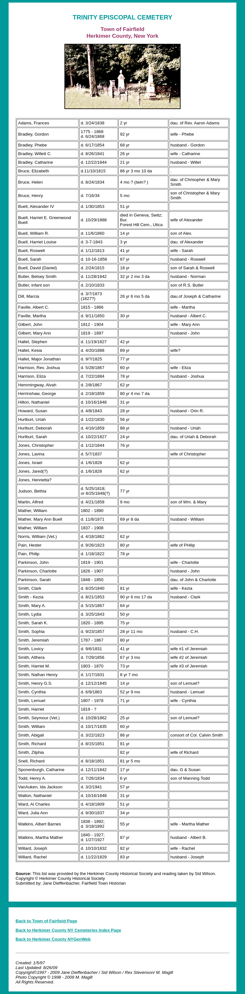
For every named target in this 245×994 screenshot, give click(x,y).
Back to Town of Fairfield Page (46, 921)
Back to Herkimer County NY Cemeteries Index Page (68, 930)
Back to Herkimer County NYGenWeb (53, 939)
